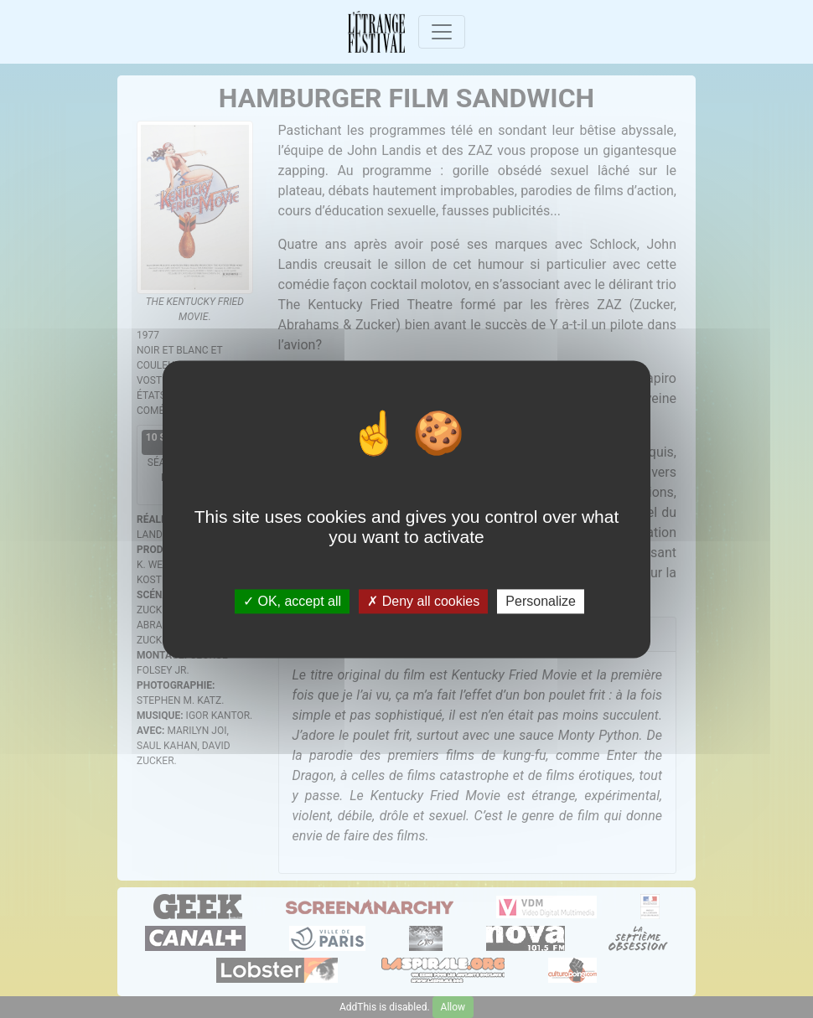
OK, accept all (292, 601)
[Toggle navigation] (441, 32)
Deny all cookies (423, 601)
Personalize (540, 601)
